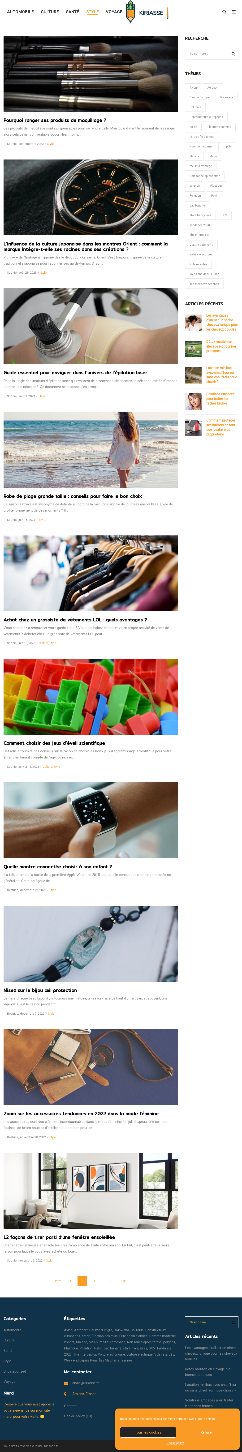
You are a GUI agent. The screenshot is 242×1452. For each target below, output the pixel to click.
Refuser (207, 1432)
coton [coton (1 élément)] (193, 127)
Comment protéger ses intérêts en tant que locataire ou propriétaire (220, 427)
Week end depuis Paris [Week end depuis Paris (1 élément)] (204, 274)
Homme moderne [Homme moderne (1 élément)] (201, 146)
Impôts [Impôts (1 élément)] (227, 146)
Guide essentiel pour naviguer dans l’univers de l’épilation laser (75, 372)
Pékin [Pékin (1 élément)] (214, 195)
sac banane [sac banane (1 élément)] (197, 205)
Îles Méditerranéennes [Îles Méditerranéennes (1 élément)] (204, 284)
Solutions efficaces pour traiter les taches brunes (220, 398)
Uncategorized (15, 1371)
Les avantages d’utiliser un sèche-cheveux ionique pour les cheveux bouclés (222, 322)
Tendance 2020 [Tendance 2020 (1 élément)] (200, 225)
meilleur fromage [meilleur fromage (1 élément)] (201, 166)
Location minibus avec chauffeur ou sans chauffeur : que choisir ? (221, 375)
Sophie (10, 144)
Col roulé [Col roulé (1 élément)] (195, 107)
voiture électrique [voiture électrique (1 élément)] (201, 254)
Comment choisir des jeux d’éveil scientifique (54, 743)
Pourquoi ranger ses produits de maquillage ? (55, 120)
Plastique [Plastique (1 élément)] (216, 185)
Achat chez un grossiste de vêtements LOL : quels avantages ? (75, 619)
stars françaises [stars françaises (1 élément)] (200, 215)
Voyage (9, 1381)
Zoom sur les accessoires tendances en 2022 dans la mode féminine (81, 1113)
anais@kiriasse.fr (85, 1383)
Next (123, 1281)
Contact (70, 1406)
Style (50, 144)
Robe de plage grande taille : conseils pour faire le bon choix (73, 496)
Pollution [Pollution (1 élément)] (195, 195)
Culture (43, 643)
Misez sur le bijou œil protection (40, 990)
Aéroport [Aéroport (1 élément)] (212, 87)
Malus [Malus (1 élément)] (214, 156)
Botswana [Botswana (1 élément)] (226, 97)
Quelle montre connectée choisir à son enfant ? (58, 866)
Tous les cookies (148, 1432)
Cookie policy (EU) (78, 1416)
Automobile (13, 1330)
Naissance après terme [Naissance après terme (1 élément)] (205, 176)
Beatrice (11, 890)
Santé (8, 1351)
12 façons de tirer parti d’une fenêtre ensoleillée (59, 1237)
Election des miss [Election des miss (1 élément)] (219, 127)
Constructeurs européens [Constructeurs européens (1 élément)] (206, 117)
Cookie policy (175, 1443)
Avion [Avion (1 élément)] (193, 87)
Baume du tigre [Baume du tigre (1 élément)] (200, 97)
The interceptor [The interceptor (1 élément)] (199, 235)
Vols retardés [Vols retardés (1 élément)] (198, 264)
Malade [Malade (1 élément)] (194, 156)
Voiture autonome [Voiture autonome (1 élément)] (201, 244)
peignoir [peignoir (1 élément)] (195, 185)
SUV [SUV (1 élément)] (224, 215)
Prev (58, 1281)
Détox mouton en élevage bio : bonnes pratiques (221, 346)
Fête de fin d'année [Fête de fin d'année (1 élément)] (202, 136)
